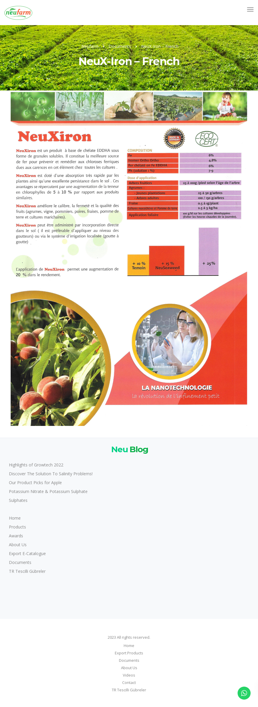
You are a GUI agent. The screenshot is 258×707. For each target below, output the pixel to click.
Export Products (129, 653)
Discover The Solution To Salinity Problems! (51, 473)
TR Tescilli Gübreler (27, 571)
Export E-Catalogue (27, 553)
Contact (129, 682)
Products (17, 527)
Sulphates (18, 500)
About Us (18, 544)
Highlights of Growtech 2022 (36, 465)
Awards (16, 536)
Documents (20, 562)
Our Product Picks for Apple (35, 482)
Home (15, 518)
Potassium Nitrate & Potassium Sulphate (48, 491)
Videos (129, 675)
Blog (128, 449)
